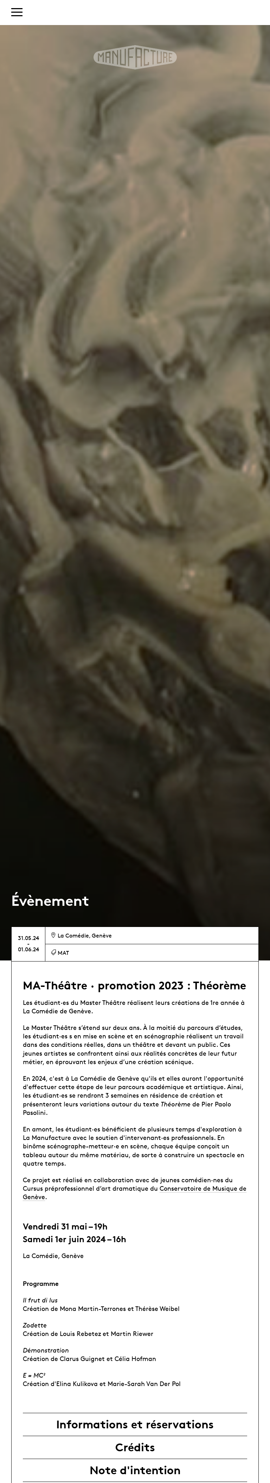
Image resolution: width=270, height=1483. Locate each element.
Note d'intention (135, 1470)
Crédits (135, 1447)
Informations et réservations (135, 1424)
